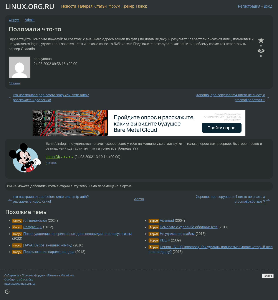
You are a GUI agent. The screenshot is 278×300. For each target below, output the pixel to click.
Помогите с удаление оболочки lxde (189, 227)
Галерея (85, 6)
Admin (30, 20)
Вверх (268, 275)
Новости (68, 6)
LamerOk (53, 157)
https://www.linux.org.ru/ (19, 283)
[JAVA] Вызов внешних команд (47, 245)
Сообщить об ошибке (18, 279)
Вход (268, 6)
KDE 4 (165, 240)
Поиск (141, 6)
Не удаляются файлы (177, 234)
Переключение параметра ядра (48, 252)
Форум (114, 6)
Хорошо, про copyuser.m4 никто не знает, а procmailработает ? (230, 97)
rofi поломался (35, 220)
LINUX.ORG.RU (29, 6)
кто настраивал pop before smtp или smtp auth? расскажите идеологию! (51, 97)
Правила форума (33, 275)
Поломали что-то (35, 29)
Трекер (128, 6)
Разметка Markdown (60, 275)
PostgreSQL (32, 227)
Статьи (100, 6)
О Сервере (11, 275)
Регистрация (249, 6)
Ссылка (15, 83)
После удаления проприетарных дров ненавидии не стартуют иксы (77, 234)
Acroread (167, 220)
